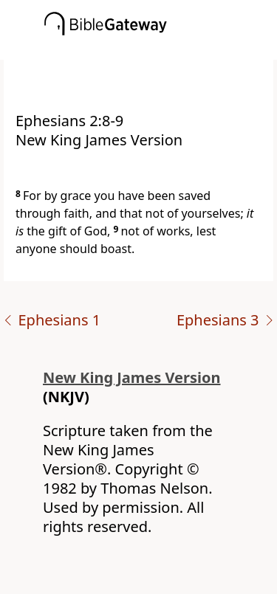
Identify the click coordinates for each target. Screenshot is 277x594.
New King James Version (132, 377)
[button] (160, 49)
